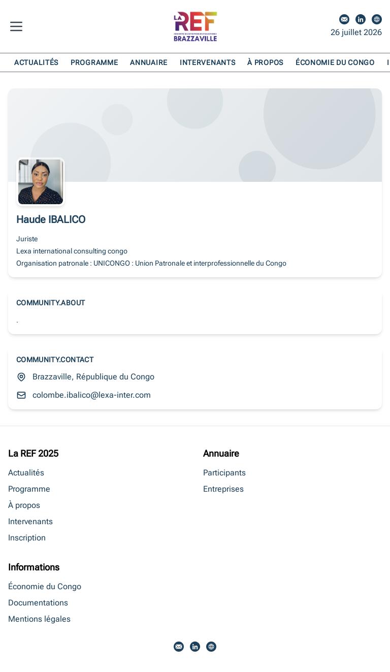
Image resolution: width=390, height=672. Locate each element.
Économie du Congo (335, 62)
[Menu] (18, 26)
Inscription (27, 537)
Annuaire (149, 62)
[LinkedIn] (360, 19)
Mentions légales (39, 619)
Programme (94, 62)
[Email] (344, 19)
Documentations (38, 602)
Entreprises (223, 489)
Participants (224, 472)
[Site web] (377, 19)
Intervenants (207, 62)
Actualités (36, 62)
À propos (265, 62)
